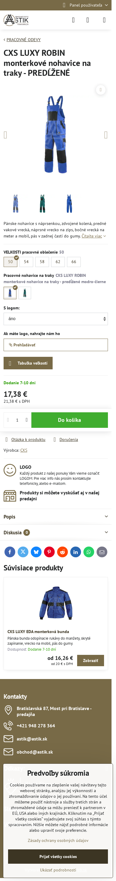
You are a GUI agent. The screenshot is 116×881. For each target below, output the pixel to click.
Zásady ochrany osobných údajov (58, 840)
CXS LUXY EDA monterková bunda (38, 631)
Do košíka (69, 419)
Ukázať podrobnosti (58, 870)
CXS (23, 450)
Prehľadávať (22, 345)
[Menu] (104, 20)
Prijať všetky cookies (58, 856)
